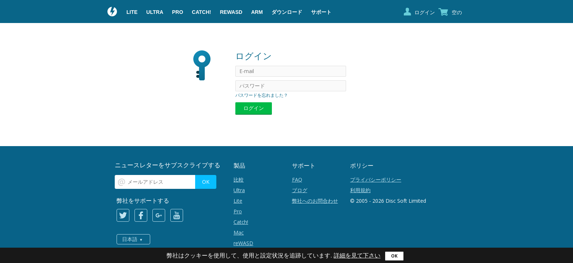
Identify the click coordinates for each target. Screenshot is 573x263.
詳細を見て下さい (357, 255)
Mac (239, 232)
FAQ (297, 179)
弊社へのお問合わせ (315, 200)
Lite (131, 12)
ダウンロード (287, 12)
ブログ (299, 190)
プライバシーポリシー (375, 179)
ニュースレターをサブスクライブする (167, 165)
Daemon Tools (112, 12)
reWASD (231, 12)
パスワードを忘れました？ (261, 95)
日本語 (129, 239)
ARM (257, 12)
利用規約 (360, 190)
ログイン (424, 12)
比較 (239, 179)
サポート (321, 12)
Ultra (154, 12)
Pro (177, 12)
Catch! (201, 12)
